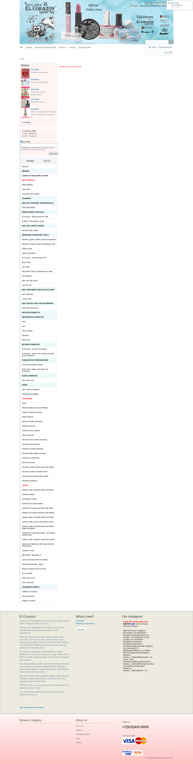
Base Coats (26, 262)
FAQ (21, 47)
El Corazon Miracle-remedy (32, 365)
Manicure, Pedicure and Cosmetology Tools (38, 244)
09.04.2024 (35, 89)
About (78, 738)
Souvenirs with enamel (30, 194)
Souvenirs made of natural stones (35, 472)
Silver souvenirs (28, 435)
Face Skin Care (28, 380)
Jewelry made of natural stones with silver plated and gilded (38, 527)
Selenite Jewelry (28, 494)
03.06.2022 (35, 109)
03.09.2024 (35, 79)
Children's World (30, 587)
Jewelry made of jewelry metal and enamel (38, 539)
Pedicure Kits (27, 249)
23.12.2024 (35, 70)
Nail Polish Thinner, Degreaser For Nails (37, 271)
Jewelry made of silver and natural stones (38, 522)
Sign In (154, 47)
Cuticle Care (26, 299)
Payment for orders (38, 102)
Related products (31, 312)
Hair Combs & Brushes (30, 389)
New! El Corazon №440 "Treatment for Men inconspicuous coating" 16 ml (43, 114)
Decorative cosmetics (33, 317)
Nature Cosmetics (31, 344)
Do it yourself (27, 573)
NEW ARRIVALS (28, 180)
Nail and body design (30, 230)
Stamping (26, 198)
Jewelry (25, 485)
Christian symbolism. (30, 481)
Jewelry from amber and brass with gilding (38, 513)
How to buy (80, 726)
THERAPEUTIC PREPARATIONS (35, 360)
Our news (25, 142)
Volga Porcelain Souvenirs (32, 412)
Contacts (72, 47)
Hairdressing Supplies (30, 394)
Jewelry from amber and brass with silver (37, 508)
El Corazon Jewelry (29, 499)
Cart (172, 3)
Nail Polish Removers (30, 308)
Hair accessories (28, 596)
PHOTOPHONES (28, 208)
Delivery (29, 47)
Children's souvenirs (29, 592)
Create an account (165, 47)
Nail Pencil (26, 340)
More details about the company (32, 707)
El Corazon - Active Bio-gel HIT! (34, 258)
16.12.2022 (35, 99)
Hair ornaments (28, 582)
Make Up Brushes (29, 253)
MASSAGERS (27, 185)
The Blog (26, 122)
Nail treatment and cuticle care (38, 290)
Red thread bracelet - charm (32, 564)
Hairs (24, 385)
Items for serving (28, 462)
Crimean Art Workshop (30, 458)
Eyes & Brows (27, 331)
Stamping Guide (85, 47)
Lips (23, 326)
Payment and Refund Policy (45, 47)
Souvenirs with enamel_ (31, 444)
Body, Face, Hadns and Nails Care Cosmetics (35, 370)
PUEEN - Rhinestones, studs (33, 221)
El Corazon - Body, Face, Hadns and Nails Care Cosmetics (38, 355)
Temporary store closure (39, 72)
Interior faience (27, 417)
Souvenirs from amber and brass (34, 440)
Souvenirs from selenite (31, 431)
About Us (62, 47)
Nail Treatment (27, 294)
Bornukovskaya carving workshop (35, 408)
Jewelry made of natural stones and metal (38, 517)
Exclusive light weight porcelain (34, 453)
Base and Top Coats (29, 281)
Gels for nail (26, 285)
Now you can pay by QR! (40, 82)
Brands (25, 171)
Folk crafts (26, 189)
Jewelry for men (28, 551)
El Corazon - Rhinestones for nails (35, 217)
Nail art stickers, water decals (38, 203)
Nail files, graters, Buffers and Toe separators (39, 239)
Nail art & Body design (33, 226)
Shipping (79, 730)
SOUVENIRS (27, 399)
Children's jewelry (28, 601)
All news (80, 630)
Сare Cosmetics (30, 376)
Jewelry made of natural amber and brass (38, 490)
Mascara (25, 335)
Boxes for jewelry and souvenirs (34, 569)
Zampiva (25, 166)
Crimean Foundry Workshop (32, 449)
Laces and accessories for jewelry (35, 560)
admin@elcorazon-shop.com (156, 5)
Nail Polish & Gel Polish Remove (37, 303)
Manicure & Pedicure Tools (35, 235)
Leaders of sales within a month (35, 176)
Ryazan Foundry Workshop (32, 421)
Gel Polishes (27, 276)
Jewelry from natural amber (32, 504)
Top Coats (26, 267)
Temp (24, 403)
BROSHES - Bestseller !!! (31, 555)
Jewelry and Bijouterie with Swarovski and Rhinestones (38, 545)
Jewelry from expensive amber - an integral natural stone (38, 534)
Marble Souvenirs (28, 426)
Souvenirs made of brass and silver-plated (38, 467)
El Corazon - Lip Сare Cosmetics (34, 349)
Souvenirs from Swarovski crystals (35, 476)
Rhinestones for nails (33, 212)
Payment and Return (83, 734)
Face (24, 322)
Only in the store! (28, 578)
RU (166, 53)
